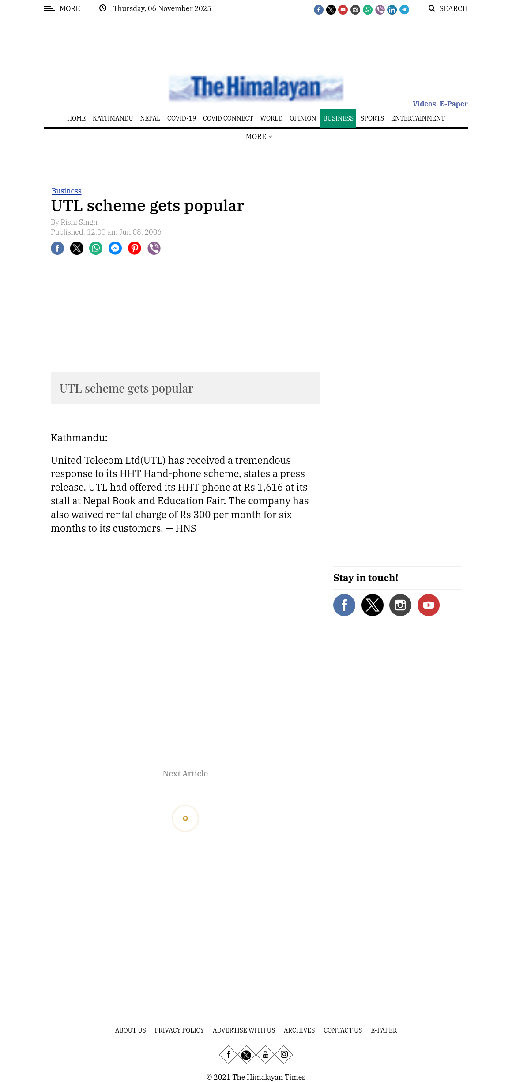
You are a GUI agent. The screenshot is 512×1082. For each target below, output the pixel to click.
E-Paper (454, 103)
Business (67, 190)
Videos (424, 103)
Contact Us (343, 1030)
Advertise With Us (244, 1030)
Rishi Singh (79, 222)
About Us (130, 1030)
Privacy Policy (179, 1030)
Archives (299, 1030)
